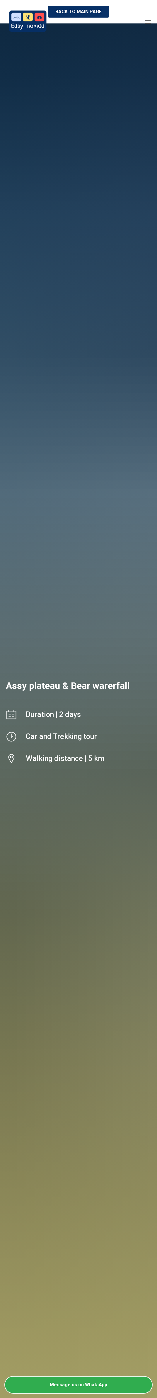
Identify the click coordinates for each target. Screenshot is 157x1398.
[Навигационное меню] (148, 22)
